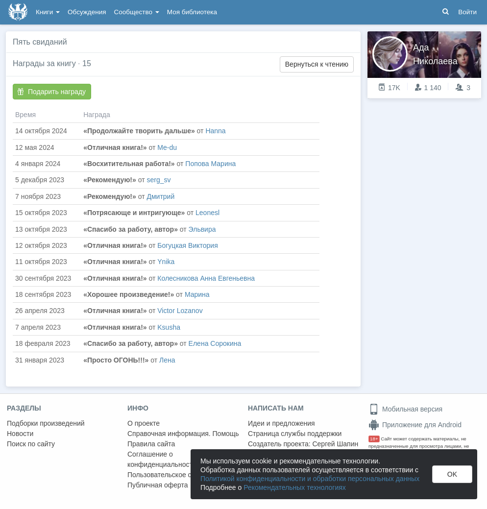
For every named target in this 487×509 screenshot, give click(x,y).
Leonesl (207, 213)
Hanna (215, 131)
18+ (374, 438)
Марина (197, 294)
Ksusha (168, 327)
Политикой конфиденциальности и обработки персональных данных (309, 479)
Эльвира (202, 229)
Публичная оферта (157, 485)
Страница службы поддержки (294, 433)
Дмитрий (160, 196)
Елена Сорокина (215, 343)
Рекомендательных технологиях (295, 487)
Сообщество (136, 12)
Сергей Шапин (335, 444)
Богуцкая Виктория (187, 245)
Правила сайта (151, 444)
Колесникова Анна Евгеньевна (206, 278)
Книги (48, 12)
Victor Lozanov (179, 311)
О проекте (143, 423)
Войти (467, 12)
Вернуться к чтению (316, 64)
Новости (20, 433)
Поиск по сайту (31, 444)
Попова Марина (210, 164)
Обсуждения (87, 12)
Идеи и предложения (281, 423)
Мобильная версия (405, 409)
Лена (167, 360)
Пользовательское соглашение (176, 475)
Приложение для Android (415, 424)
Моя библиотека (192, 12)
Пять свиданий (40, 42)
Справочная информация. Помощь (183, 433)
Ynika (165, 262)
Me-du (167, 147)
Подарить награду (51, 92)
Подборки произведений (46, 423)
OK (452, 474)
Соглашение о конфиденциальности (161, 459)
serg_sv (158, 180)
